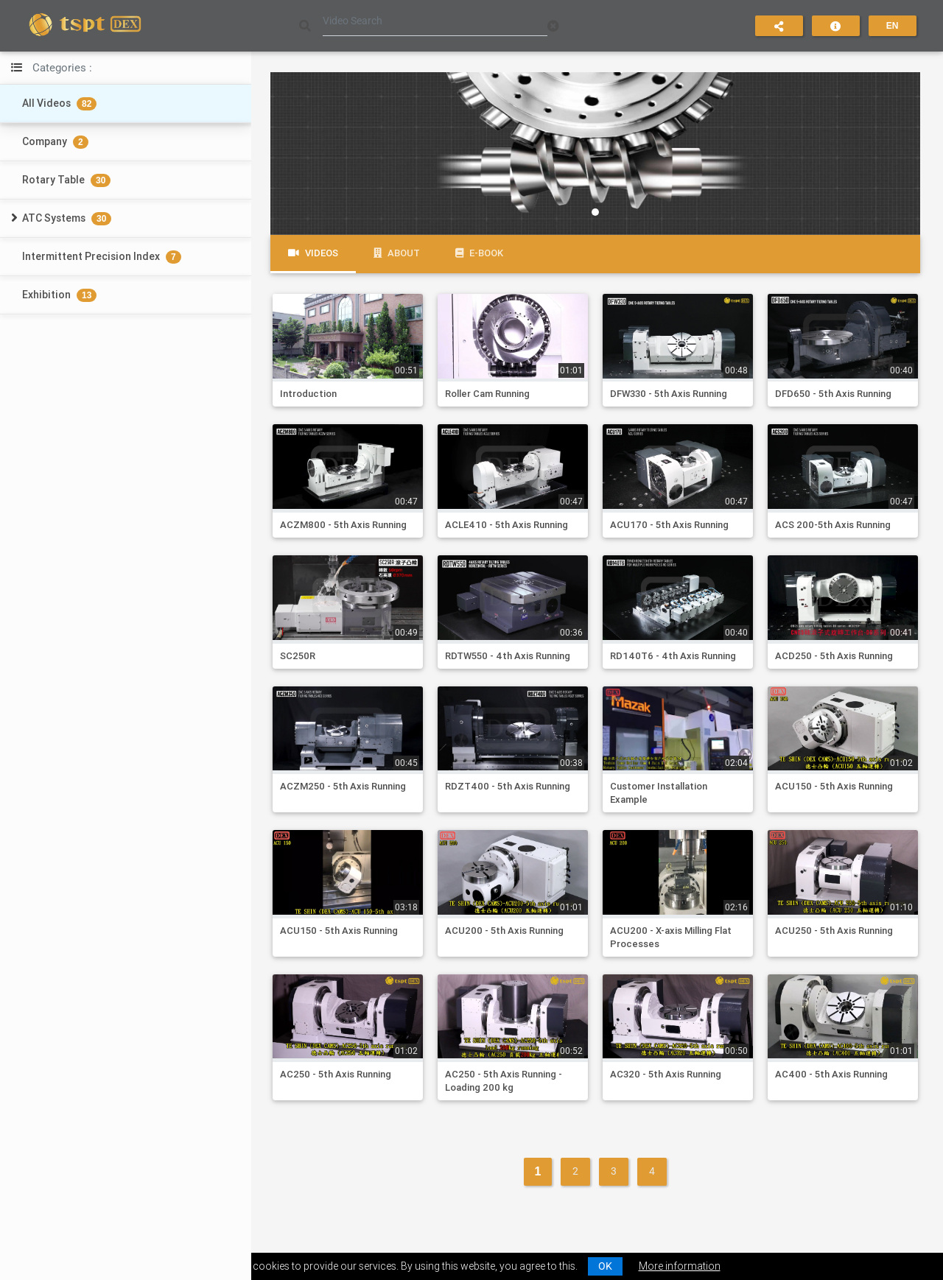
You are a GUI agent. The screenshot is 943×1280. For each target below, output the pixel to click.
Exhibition (59, 295)
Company (55, 142)
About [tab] (397, 253)
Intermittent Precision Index (101, 257)
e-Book (479, 253)
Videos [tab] (313, 253)
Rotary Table (66, 180)
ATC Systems (66, 218)
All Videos (59, 103)
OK (605, 1266)
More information (680, 1266)
